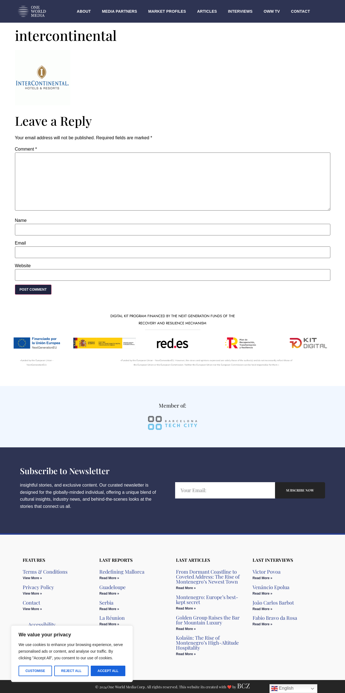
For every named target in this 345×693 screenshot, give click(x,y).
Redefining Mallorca (121, 571)
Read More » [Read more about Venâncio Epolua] (262, 593)
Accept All (107, 671)
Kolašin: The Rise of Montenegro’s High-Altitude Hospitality (207, 642)
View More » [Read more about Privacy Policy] (32, 593)
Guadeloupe (112, 587)
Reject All (71, 671)
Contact (300, 11)
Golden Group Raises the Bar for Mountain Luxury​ (208, 620)
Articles (207, 11)
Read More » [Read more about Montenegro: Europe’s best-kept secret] (186, 608)
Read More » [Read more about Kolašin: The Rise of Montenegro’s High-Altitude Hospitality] (186, 654)
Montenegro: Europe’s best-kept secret (207, 599)
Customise (35, 671)
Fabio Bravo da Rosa (275, 618)
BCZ (243, 685)
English (282, 688)
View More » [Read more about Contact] (32, 609)
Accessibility (42, 624)
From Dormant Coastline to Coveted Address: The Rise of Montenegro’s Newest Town (208, 576)
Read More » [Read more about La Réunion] (109, 624)
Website (23, 266)
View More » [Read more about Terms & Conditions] (32, 578)
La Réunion (112, 618)
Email (20, 243)
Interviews (240, 11)
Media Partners (119, 11)
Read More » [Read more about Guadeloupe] (109, 593)
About (84, 11)
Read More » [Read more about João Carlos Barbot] (262, 609)
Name (21, 220)
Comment (26, 149)
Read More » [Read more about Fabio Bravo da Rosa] (262, 624)
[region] (72, 654)
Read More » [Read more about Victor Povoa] (262, 578)
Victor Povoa (267, 571)
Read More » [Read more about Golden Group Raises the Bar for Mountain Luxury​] (186, 629)
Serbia (106, 602)
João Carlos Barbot (273, 602)
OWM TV (272, 11)
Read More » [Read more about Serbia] (109, 609)
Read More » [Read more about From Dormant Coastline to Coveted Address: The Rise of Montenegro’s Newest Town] (186, 588)
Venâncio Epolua (271, 587)
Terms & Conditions (45, 571)
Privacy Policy (38, 587)
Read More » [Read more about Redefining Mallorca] (109, 578)
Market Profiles (167, 11)
